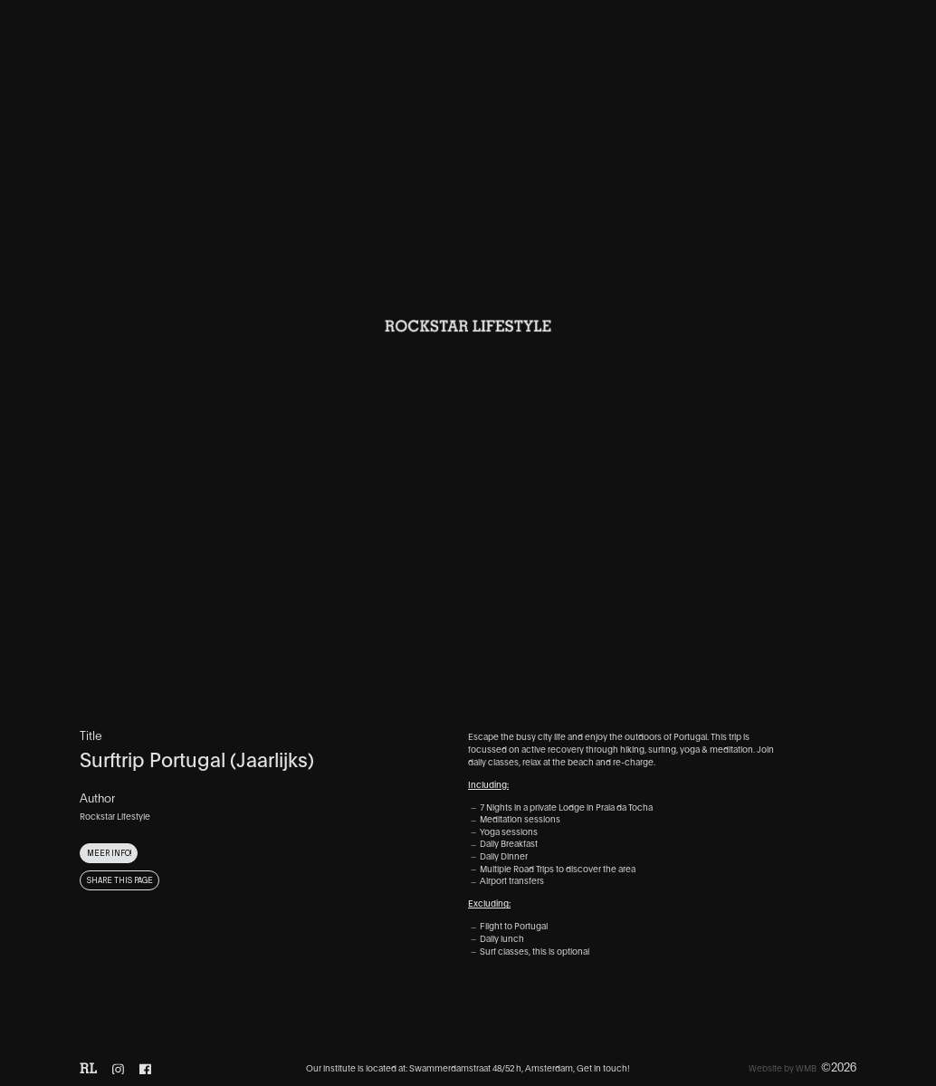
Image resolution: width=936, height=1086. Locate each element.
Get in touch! (603, 1067)
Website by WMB (783, 1067)
